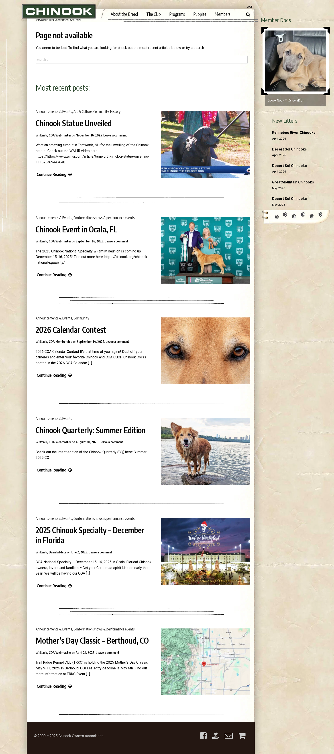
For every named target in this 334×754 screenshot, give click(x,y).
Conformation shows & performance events (104, 217)
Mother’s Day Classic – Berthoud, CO (92, 640)
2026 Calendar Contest (71, 330)
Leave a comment (115, 135)
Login (250, 6)
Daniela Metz (57, 552)
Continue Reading (54, 174)
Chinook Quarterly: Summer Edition (91, 430)
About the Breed (124, 14)
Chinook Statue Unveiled (74, 123)
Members (222, 14)
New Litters (284, 120)
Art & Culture (82, 111)
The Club (153, 14)
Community (101, 111)
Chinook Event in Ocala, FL (77, 229)
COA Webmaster (60, 135)
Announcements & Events (54, 111)
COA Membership (60, 341)
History (115, 111)
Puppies (199, 14)
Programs (177, 14)
